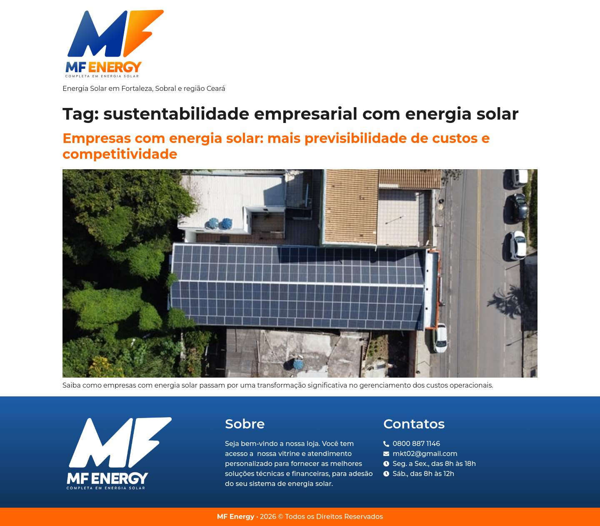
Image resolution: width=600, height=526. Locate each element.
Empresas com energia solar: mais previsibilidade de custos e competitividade (276, 146)
